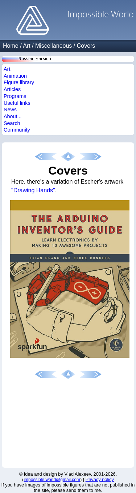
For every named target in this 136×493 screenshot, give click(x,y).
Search (12, 123)
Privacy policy (100, 479)
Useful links (17, 103)
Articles (12, 89)
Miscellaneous (53, 46)
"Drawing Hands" (33, 190)
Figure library (19, 82)
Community (17, 130)
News (10, 109)
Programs (15, 96)
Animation (15, 76)
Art (26, 46)
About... (13, 116)
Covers (86, 46)
